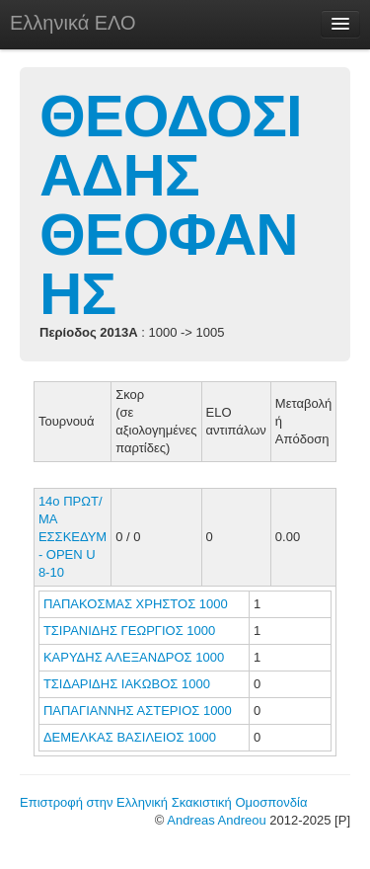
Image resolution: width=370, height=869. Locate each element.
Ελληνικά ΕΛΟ (73, 23)
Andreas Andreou (216, 820)
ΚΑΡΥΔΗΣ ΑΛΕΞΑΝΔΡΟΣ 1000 (133, 657)
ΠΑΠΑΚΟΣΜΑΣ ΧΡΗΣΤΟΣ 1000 (135, 603)
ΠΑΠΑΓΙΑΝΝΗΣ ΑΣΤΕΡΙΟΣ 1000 (137, 710)
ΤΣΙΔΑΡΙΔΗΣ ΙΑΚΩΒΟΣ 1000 (126, 683)
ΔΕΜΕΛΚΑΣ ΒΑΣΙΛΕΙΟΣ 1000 (129, 737)
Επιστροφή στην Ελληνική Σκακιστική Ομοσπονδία (163, 802)
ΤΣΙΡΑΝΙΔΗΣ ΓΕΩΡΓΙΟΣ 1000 (129, 630)
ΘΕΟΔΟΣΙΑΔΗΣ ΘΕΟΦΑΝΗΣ (170, 205)
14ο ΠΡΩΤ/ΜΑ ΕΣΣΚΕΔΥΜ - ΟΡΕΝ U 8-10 (72, 537)
